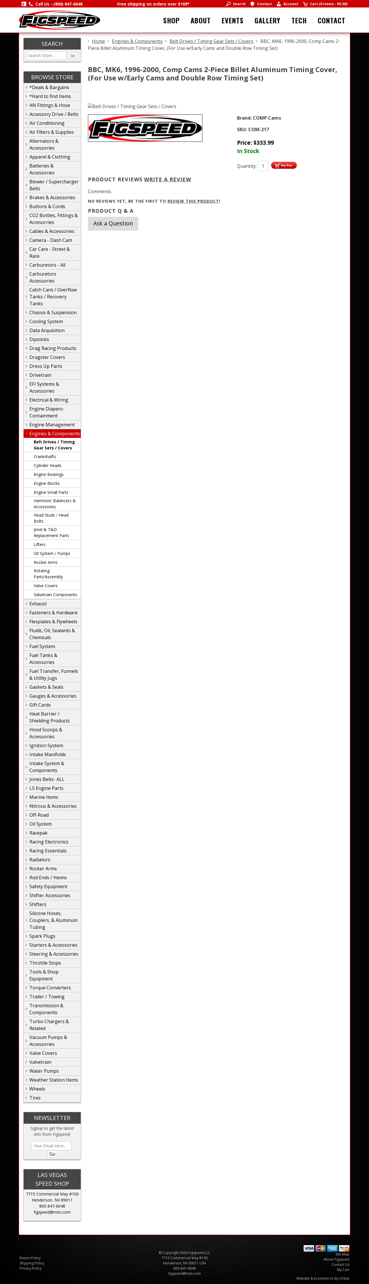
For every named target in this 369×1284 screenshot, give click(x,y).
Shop (171, 20)
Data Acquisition (47, 330)
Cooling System (46, 321)
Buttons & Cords (47, 206)
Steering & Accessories (53, 954)
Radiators (39, 859)
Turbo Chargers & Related (49, 1024)
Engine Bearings (49, 474)
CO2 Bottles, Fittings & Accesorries (53, 218)
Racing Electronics (48, 842)
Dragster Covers (47, 357)
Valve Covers (46, 585)
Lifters (40, 544)
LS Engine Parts (46, 788)
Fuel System (42, 646)
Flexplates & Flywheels (53, 621)
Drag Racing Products (52, 348)
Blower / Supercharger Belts (54, 185)
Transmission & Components (46, 1009)
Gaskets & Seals (46, 687)
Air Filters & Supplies (51, 132)
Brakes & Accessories (52, 197)
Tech (299, 20)
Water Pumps (44, 1071)
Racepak (38, 833)
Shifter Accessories (49, 895)
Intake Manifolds (47, 754)
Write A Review (167, 179)
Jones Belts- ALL (47, 779)
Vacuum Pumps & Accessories (48, 1040)
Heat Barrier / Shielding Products (49, 717)
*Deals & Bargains (49, 87)
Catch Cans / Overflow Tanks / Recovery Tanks (53, 297)
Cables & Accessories (51, 231)
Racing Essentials (48, 851)
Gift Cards (40, 705)
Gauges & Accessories (52, 696)
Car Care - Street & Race (49, 252)
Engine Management (52, 424)
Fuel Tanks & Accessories (43, 658)
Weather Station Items (53, 1080)
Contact (331, 20)
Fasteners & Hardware (53, 612)
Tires (35, 1098)
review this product (193, 201)
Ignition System (46, 745)
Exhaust (38, 603)
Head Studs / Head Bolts (51, 518)
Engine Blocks (47, 483)
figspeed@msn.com (52, 1212)
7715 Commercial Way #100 (52, 1194)
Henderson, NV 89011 (52, 1200)
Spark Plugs (42, 936)
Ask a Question (113, 223)
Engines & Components (54, 433)
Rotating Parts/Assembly (48, 573)
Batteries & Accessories (41, 169)
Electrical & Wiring (48, 400)
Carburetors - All (47, 265)
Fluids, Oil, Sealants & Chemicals (52, 634)
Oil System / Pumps (52, 553)
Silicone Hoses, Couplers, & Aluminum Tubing (53, 920)
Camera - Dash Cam (50, 240)
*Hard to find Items (50, 96)
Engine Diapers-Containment (46, 412)
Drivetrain (40, 375)
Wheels (37, 1089)
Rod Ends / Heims (48, 877)
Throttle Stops (45, 963)
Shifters (37, 904)
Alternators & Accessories (44, 144)
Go (73, 55)
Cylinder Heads (47, 465)
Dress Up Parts (45, 366)
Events (233, 20)
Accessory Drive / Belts (53, 114)
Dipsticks (39, 339)
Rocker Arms (46, 562)
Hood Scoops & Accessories (45, 733)
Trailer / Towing (47, 996)
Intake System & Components (46, 766)
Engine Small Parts (51, 492)
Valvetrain (40, 1062)
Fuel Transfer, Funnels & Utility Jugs (53, 674)
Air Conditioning (47, 123)
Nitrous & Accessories (53, 806)
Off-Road (39, 815)
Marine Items (43, 797)
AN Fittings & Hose (49, 105)
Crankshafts (45, 456)
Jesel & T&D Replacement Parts (51, 532)
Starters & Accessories (53, 945)
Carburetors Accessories (42, 277)
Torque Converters (50, 987)
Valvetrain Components (55, 594)
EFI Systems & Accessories (44, 387)
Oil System (40, 824)
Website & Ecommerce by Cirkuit (322, 1278)
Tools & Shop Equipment (44, 975)
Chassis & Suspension (53, 312)
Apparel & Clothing (49, 157)
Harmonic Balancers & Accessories (55, 503)
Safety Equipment (48, 886)
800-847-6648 (52, 1206)
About (201, 20)
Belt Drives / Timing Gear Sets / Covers (54, 445)
